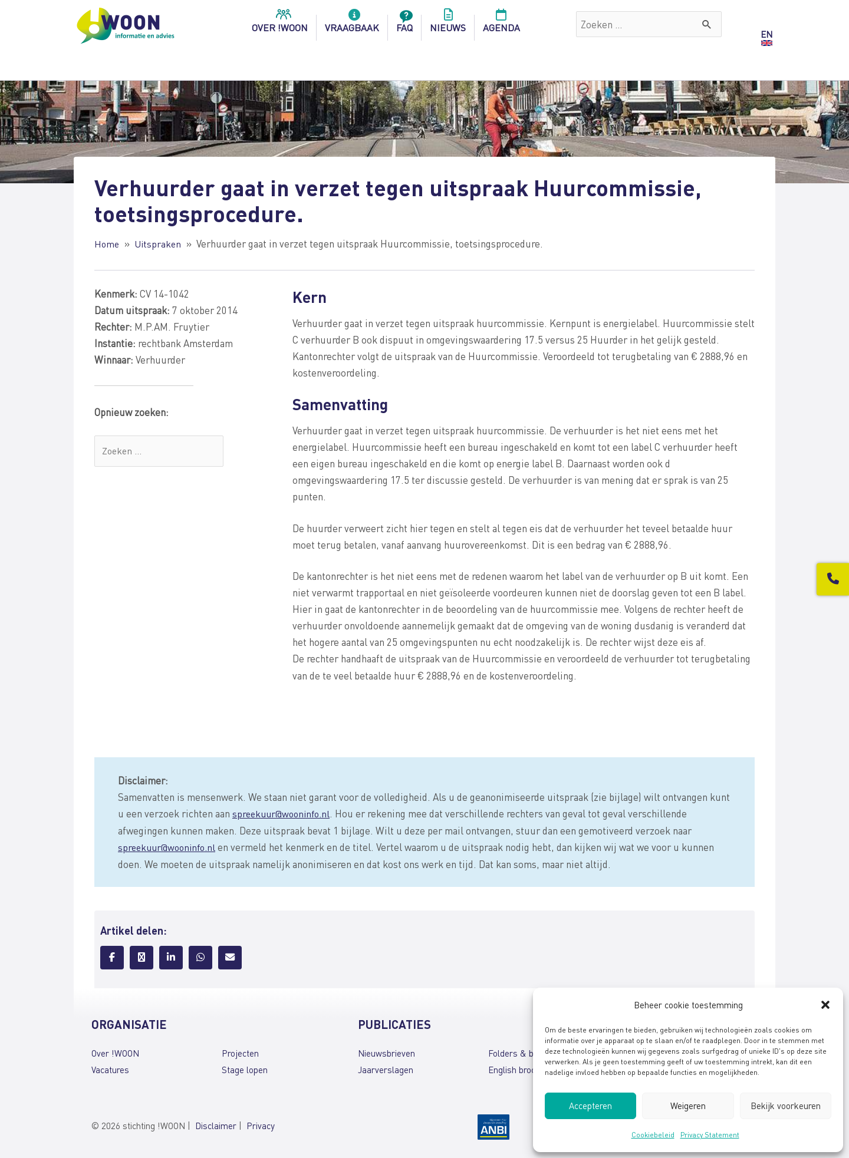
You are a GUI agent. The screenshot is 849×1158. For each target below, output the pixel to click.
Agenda (501, 24)
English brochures (522, 1068)
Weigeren (688, 1105)
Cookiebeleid (652, 1134)
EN (766, 34)
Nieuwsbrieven (386, 1051)
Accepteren (590, 1105)
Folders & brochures (527, 1051)
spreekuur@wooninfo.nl (283, 812)
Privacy (260, 1124)
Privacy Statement (709, 1134)
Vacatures (110, 1068)
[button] (825, 1005)
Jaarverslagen (385, 1068)
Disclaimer (215, 1124)
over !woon (280, 24)
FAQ (404, 24)
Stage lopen (245, 1068)
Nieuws (448, 24)
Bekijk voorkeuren (786, 1105)
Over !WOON (115, 1051)
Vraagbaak (352, 24)
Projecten (240, 1051)
